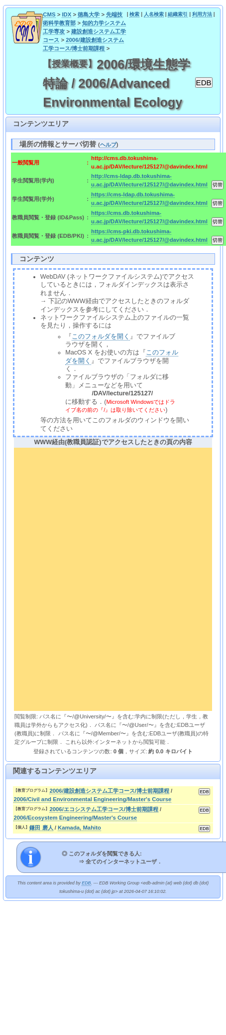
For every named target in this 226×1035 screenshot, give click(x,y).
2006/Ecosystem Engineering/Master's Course (75, 818)
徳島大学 (89, 14)
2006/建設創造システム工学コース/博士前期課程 (109, 791)
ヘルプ (108, 145)
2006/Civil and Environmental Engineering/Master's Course (92, 799)
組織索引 (178, 14)
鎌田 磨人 (41, 828)
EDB (86, 882)
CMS (49, 14)
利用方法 (202, 14)
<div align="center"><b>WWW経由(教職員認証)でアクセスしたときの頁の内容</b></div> (113, 577)
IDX (66, 14)
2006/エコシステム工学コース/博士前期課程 (103, 809)
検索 (134, 14)
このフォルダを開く (101, 336)
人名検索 (154, 14)
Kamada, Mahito (79, 828)
